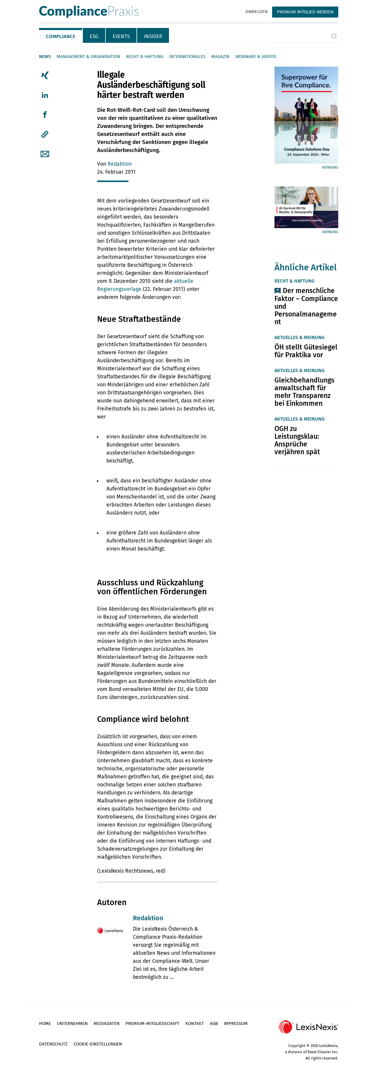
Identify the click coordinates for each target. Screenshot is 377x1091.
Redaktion (120, 164)
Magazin (220, 56)
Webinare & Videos (255, 56)
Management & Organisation (88, 56)
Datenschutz (53, 1044)
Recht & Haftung (144, 56)
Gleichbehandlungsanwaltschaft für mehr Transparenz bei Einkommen (304, 391)
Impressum (236, 1023)
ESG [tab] (94, 36)
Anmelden (257, 11)
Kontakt (194, 1023)
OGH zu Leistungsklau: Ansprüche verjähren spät (297, 440)
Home (45, 1023)
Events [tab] (121, 36)
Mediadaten (107, 1023)
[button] (45, 134)
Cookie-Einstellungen (98, 1044)
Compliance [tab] (60, 36)
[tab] (61, 35)
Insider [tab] (153, 36)
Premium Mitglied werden (305, 12)
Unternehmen (72, 1023)
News (45, 56)
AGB (214, 1023)
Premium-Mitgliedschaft (152, 1023)
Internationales (187, 56)
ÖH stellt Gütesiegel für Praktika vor (305, 351)
